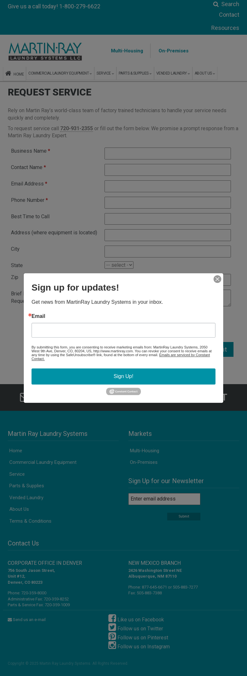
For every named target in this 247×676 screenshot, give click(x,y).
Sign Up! (123, 376)
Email (38, 316)
